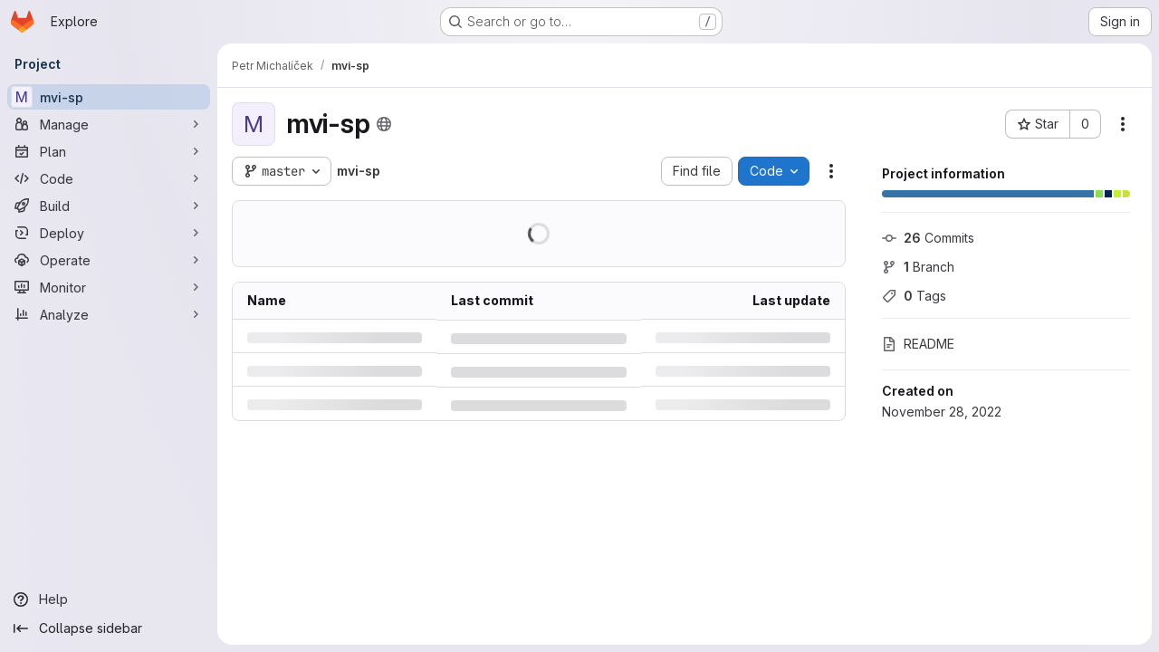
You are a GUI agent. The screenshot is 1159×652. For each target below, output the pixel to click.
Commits (928, 237)
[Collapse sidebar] (108, 628)
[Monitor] (108, 287)
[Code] (108, 178)
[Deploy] (108, 232)
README (918, 343)
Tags (914, 295)
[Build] (108, 205)
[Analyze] (108, 314)
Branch (918, 266)
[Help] (108, 599)
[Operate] (108, 260)
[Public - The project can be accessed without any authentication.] (384, 124)
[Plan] (108, 151)
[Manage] (108, 124)
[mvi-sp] (108, 97)
